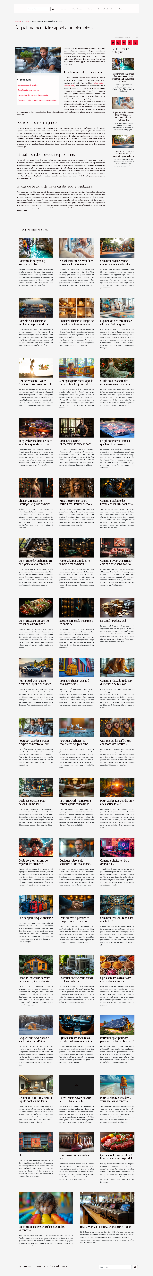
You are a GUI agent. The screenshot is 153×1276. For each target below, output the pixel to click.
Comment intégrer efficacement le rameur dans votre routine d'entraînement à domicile (76, 445)
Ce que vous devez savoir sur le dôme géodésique (34, 1039)
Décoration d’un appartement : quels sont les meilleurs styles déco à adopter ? (35, 1101)
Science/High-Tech (105, 9)
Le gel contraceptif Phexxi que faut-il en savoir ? (115, 442)
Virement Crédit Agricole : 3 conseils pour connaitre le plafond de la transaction (75, 804)
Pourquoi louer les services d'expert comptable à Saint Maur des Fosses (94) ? (34, 744)
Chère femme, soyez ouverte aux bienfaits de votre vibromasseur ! (75, 1101)
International (76, 9)
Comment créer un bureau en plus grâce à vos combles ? (35, 562)
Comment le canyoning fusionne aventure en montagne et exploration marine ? (123, 78)
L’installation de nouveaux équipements (33, 95)
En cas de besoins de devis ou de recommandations (37, 100)
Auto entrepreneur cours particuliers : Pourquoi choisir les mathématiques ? (76, 504)
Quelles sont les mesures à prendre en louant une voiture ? (76, 1041)
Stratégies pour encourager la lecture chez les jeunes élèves (76, 382)
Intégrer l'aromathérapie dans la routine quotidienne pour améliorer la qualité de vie (35, 444)
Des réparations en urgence (28, 90)
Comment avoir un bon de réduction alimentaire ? (34, 622)
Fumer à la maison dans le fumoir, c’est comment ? (74, 562)
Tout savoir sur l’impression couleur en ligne (105, 1226)
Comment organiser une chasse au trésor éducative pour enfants (123, 153)
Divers (120, 9)
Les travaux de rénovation (28, 85)
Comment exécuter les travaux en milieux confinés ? (116, 502)
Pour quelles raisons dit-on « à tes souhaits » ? (117, 802)
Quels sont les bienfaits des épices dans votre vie (115, 979)
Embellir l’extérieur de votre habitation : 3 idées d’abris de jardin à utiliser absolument (36, 981)
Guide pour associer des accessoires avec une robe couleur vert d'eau (115, 384)
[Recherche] (38, 9)
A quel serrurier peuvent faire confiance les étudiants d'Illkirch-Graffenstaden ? (123, 116)
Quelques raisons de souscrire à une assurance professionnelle (74, 864)
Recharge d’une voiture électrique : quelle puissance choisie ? (35, 684)
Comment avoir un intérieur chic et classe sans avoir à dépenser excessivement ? (116, 564)
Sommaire (25, 79)
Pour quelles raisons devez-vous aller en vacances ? (116, 1099)
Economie (62, 9)
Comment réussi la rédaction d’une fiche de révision (116, 682)
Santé (90, 9)
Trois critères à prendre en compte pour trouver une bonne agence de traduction (75, 921)
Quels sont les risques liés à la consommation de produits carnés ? (117, 1158)
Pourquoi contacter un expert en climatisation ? (76, 979)
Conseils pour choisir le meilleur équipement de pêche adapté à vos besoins (36, 324)
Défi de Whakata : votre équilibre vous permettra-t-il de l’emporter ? (35, 384)
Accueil (18, 21)
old (20, 1155)
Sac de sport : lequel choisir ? (36, 918)
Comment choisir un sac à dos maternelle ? (74, 682)
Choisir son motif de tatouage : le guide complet (34, 502)
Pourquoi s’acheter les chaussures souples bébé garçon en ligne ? (73, 744)
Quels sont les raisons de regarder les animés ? (33, 862)
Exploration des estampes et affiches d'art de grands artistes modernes (116, 324)
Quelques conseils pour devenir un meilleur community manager (32, 804)
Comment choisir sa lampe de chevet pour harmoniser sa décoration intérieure (76, 324)
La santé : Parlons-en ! (113, 620)
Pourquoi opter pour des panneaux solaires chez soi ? (116, 1039)
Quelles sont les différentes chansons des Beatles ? (115, 742)
